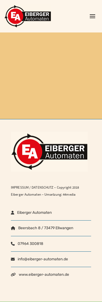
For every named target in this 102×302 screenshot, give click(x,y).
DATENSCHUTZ (42, 187)
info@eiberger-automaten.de (43, 259)
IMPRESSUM (20, 187)
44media (69, 194)
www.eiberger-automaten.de (44, 274)
